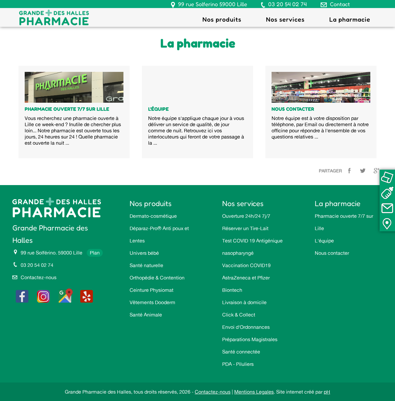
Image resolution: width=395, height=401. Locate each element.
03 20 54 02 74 (287, 4)
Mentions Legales (254, 392)
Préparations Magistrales (249, 339)
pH (327, 392)
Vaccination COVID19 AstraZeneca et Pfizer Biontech (246, 277)
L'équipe (324, 241)
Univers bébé (144, 253)
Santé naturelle (146, 265)
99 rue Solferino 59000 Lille (212, 4)
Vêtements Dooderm (152, 302)
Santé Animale (146, 315)
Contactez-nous (38, 277)
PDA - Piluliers (238, 364)
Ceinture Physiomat (151, 290)
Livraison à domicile (244, 302)
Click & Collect (238, 315)
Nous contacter (332, 253)
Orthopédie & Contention (157, 278)
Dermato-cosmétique (153, 216)
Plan (95, 253)
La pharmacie (349, 19)
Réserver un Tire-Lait (245, 228)
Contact (340, 4)
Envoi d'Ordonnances (246, 327)
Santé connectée (241, 352)
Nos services (285, 19)
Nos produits (221, 19)
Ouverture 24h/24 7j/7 (246, 216)
